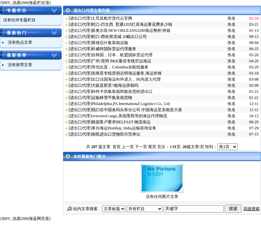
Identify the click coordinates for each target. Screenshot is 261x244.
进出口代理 (80, 18)
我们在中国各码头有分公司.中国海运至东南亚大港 (137, 109)
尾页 (152, 146)
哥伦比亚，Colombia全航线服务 (120, 67)
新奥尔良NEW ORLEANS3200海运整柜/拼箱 (131, 30)
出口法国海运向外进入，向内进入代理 (126, 79)
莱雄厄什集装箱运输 (110, 42)
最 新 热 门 (16, 32)
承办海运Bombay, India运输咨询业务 (124, 128)
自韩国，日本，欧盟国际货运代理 (122, 55)
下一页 (141, 146)
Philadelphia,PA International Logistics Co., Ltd (131, 103)
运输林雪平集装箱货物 (112, 97)
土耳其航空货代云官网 (112, 18)
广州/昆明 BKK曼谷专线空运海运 (121, 61)
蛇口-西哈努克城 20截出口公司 (119, 36)
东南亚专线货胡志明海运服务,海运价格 (127, 73)
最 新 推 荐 (16, 55)
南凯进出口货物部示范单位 (116, 134)
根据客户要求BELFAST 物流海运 (121, 122)
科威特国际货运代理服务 (114, 48)
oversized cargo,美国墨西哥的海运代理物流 (129, 116)
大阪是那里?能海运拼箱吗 (115, 85)
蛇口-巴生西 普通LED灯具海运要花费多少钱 (132, 24)
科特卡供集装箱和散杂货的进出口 (122, 91)
